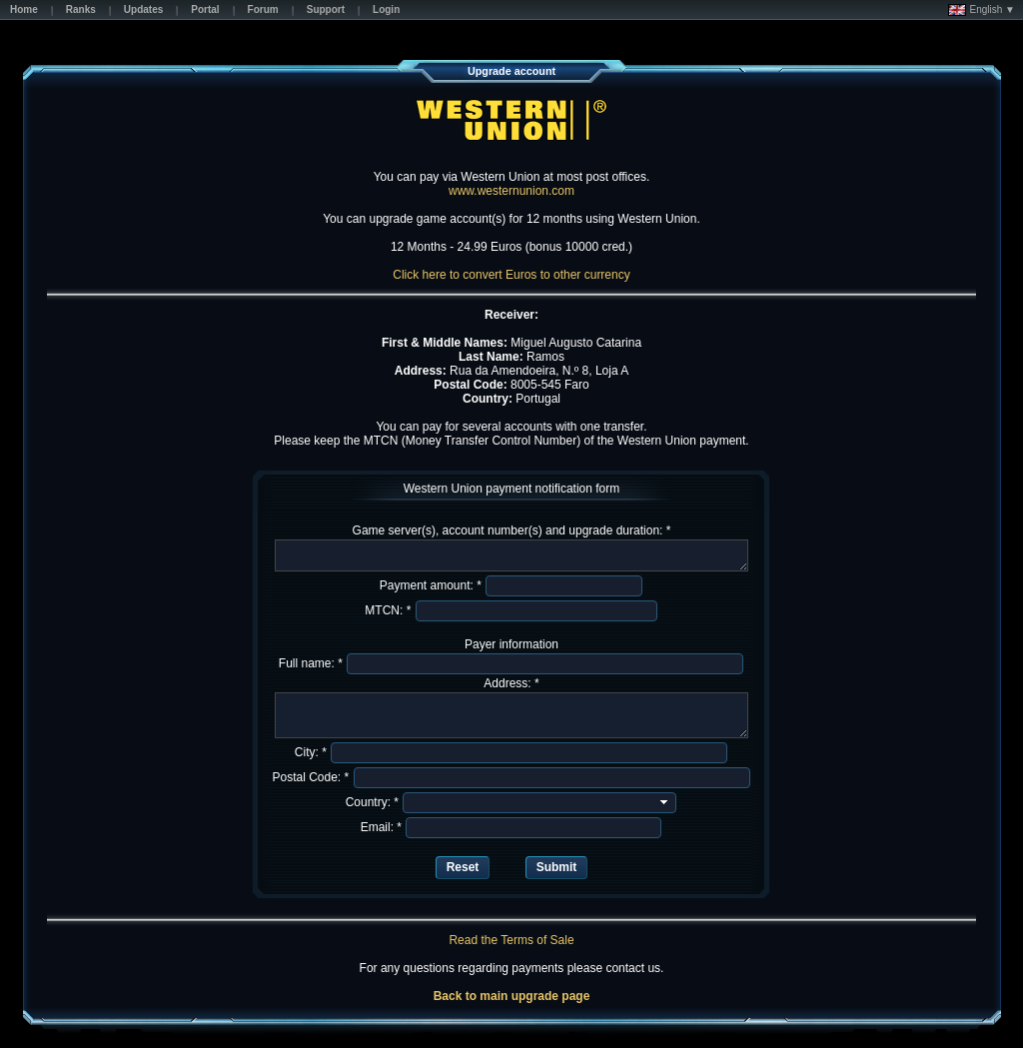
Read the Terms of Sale (511, 940)
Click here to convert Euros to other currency (511, 275)
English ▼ (981, 10)
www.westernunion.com (511, 191)
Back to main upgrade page (512, 996)
